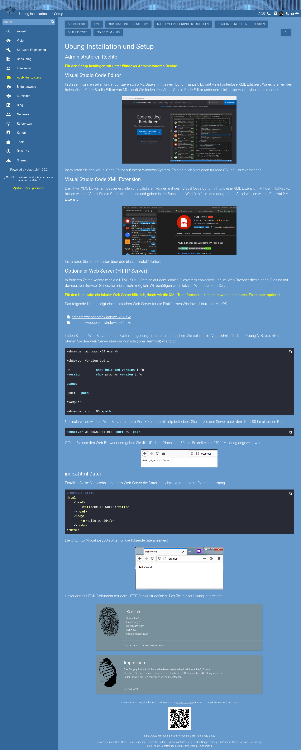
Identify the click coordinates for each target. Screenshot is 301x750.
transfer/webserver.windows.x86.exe (101, 322)
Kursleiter (18, 96)
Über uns (17, 151)
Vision (15, 40)
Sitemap (17, 160)
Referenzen (19, 123)
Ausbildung (76, 24)
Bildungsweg (78, 32)
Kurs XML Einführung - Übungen (241, 24)
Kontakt (16, 132)
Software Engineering (26, 50)
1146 (236, 702)
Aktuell (16, 31)
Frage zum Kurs (108, 32)
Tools (15, 142)
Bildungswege (21, 86)
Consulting (18, 59)
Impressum (131, 688)
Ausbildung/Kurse (23, 77)
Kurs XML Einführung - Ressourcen (183, 24)
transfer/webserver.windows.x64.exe (101, 317)
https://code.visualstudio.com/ (253, 90)
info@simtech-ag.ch (137, 633)
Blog (14, 105)
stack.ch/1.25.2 (37, 169)
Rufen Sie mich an (153, 645)
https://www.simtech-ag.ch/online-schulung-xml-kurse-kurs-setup (179, 735)
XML (97, 24)
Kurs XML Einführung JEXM (128, 24)
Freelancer (18, 68)
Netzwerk (17, 114)
